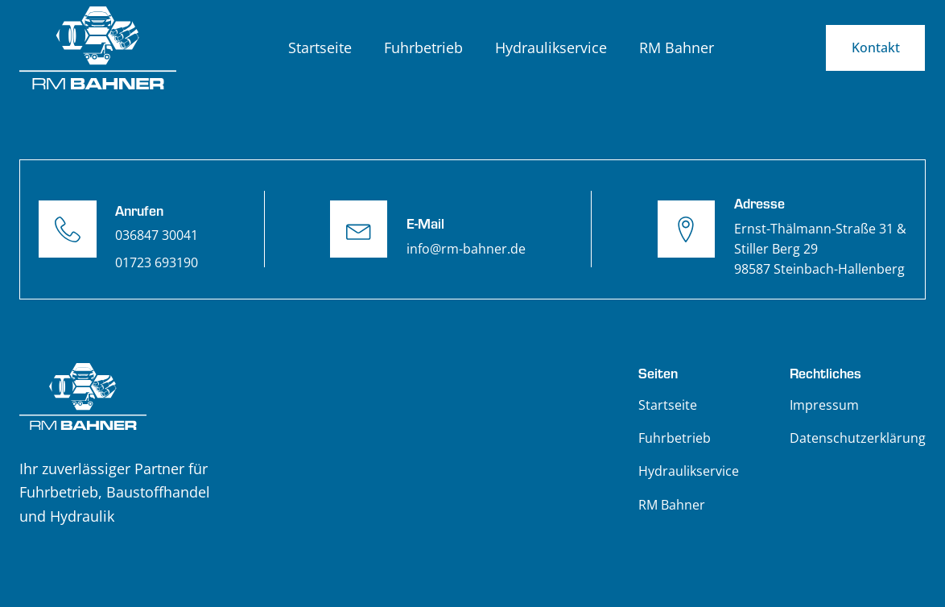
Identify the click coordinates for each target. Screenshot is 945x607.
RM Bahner (676, 47)
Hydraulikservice (551, 47)
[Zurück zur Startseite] (98, 48)
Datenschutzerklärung (858, 438)
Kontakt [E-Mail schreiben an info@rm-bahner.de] (876, 47)
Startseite (320, 47)
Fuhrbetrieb (423, 47)
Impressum (824, 405)
